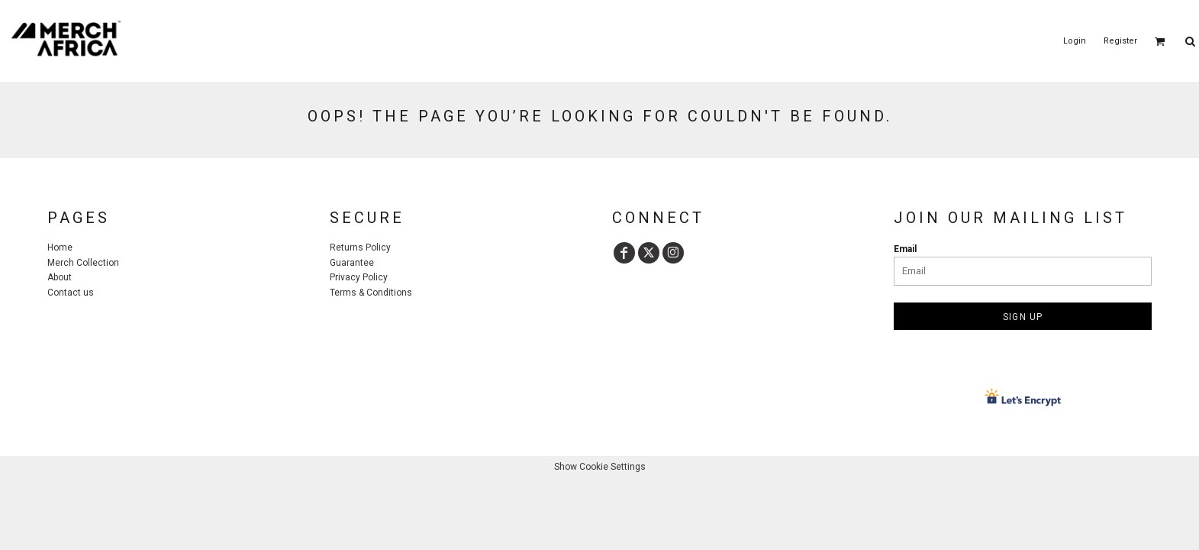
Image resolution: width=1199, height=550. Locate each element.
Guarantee (352, 262)
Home (60, 247)
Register (1120, 41)
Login (1074, 41)
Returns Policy (360, 247)
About (59, 277)
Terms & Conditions (371, 292)
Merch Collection (83, 262)
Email (905, 249)
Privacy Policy (359, 277)
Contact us (70, 292)
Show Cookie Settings (600, 466)
